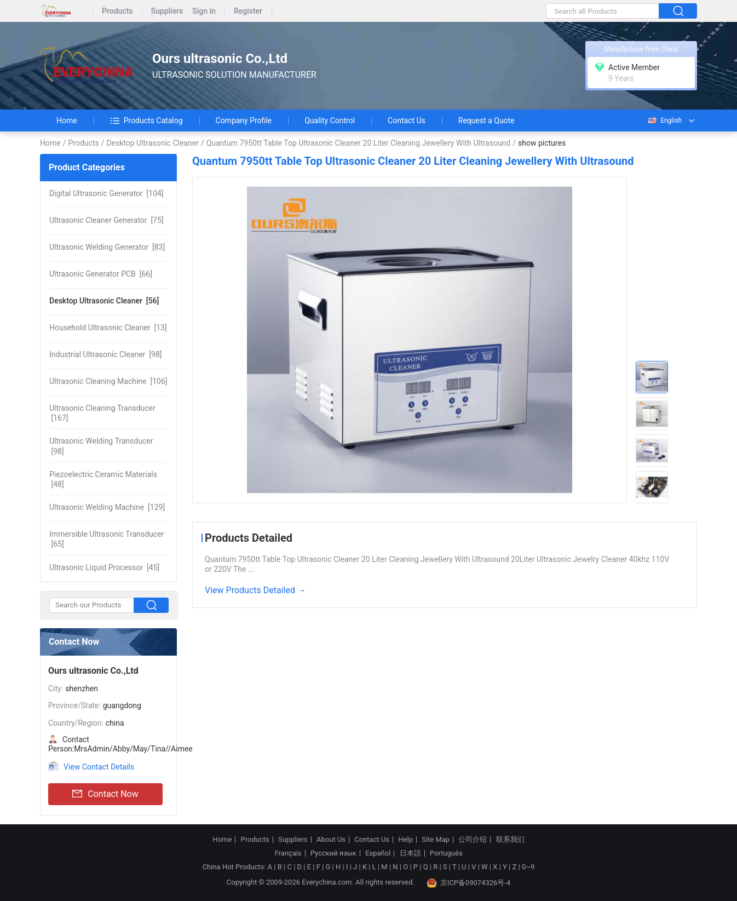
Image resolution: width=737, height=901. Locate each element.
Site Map (436, 839)
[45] (104, 567)
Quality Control (329, 120)
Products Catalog (146, 120)
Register (248, 11)
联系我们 (510, 839)
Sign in (204, 11)
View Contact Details (99, 766)
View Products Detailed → (255, 590)
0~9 (528, 867)
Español (377, 853)
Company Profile (244, 120)
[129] (107, 507)
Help (405, 839)
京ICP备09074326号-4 (469, 883)
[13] (108, 327)
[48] (103, 479)
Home (66, 120)
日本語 (410, 853)
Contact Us (406, 120)
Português (446, 853)
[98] (105, 354)
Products (117, 11)
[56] (104, 300)
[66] (100, 273)
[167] (102, 413)
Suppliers (167, 11)
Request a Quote (486, 120)
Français (287, 853)
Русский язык (333, 853)
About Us (331, 839)
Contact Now (105, 794)
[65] (106, 539)
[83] (107, 247)
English (664, 120)
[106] (108, 381)
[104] (106, 193)
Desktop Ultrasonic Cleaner (152, 143)
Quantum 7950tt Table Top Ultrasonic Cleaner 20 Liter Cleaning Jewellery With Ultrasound (358, 143)
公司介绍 (472, 839)
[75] (106, 220)
